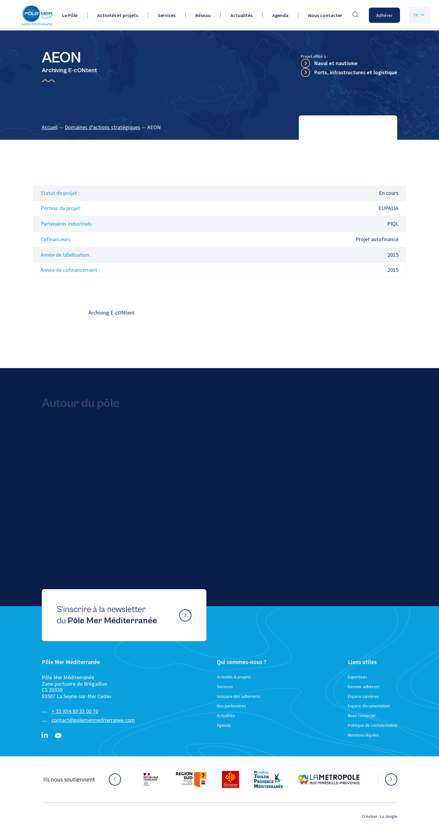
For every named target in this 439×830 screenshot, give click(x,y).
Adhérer (384, 15)
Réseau (203, 15)
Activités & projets (234, 677)
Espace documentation (369, 706)
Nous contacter (325, 15)
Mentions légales (363, 735)
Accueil (50, 127)
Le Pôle (69, 15)
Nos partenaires (231, 706)
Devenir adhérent (364, 686)
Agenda (280, 15)
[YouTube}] (58, 735)
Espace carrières (363, 696)
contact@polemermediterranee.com (93, 719)
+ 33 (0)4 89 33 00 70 (75, 711)
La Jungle (388, 816)
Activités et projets (117, 15)
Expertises (357, 677)
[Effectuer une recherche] (355, 15)
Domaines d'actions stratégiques (102, 127)
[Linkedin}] (45, 735)
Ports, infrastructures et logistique (355, 72)
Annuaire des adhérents (238, 696)
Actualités (241, 15)
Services (167, 15)
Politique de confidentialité (372, 725)
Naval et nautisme (336, 63)
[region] (219, 127)
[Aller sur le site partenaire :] (150, 779)
